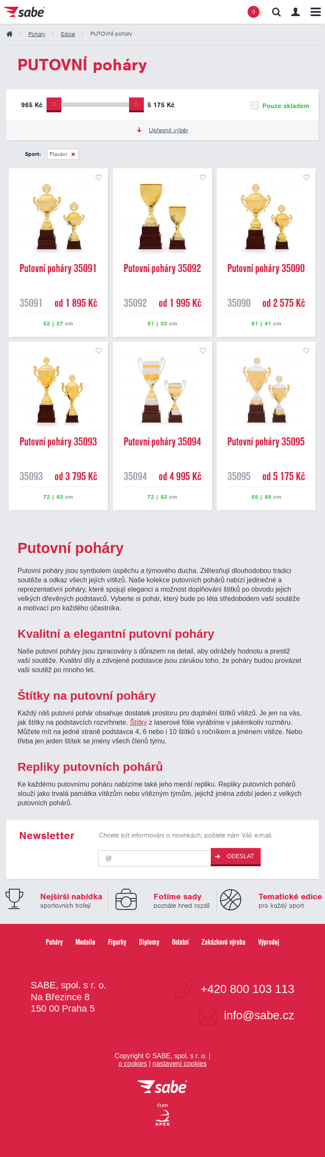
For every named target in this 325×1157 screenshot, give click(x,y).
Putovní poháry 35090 (266, 268)
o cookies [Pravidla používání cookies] (132, 1063)
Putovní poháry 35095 (266, 441)
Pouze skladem (280, 106)
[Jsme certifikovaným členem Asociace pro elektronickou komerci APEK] (162, 1115)
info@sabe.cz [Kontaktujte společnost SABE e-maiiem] (259, 1015)
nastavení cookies (179, 1063)
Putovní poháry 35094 (162, 441)
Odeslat (234, 856)
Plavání (58, 154)
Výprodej (268, 942)
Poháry (54, 942)
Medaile (85, 942)
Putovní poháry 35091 (58, 268)
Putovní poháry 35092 (162, 268)
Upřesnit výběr (162, 130)
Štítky (138, 722)
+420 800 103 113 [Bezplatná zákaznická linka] (247, 989)
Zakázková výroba (223, 942)
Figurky (117, 942)
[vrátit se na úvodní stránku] (162, 1087)
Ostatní (180, 942)
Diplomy (149, 942)
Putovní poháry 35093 (58, 441)
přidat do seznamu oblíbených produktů (98, 177)
